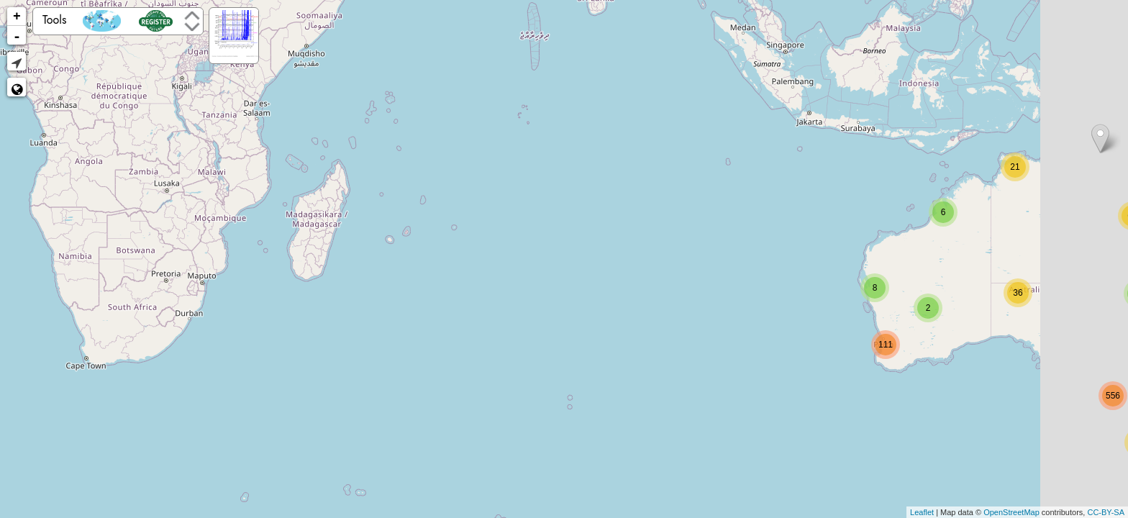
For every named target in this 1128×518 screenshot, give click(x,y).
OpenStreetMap (1011, 512)
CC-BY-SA (1105, 512)
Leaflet (922, 512)
